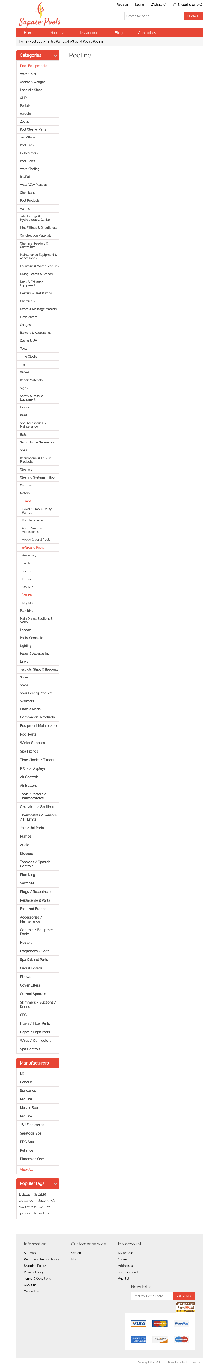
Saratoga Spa (30, 1133)
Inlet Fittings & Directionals (38, 227)
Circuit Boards (31, 968)
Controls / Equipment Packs (37, 932)
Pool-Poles (27, 161)
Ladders (25, 630)
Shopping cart (128, 1272)
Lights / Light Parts (35, 1032)
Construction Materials (35, 235)
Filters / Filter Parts (35, 1024)
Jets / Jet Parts (32, 828)
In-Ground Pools (79, 41)
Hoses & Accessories (34, 653)
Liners (24, 661)
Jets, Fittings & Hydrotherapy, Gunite (35, 218)
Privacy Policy (34, 1272)
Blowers (26, 854)
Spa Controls (30, 1049)
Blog (119, 33)
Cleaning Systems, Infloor (37, 477)
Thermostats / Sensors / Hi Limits (38, 817)
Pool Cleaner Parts (33, 129)
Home (29, 33)
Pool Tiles (27, 145)
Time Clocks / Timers (37, 760)
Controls (26, 485)
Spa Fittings (29, 751)
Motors (25, 493)
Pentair (25, 105)
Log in (139, 4)
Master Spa (29, 1108)
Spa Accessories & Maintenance (33, 424)
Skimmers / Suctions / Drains (38, 1004)
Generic (26, 1082)
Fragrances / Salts (34, 951)
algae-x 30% (46, 1201)
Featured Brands (33, 909)
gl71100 (24, 1213)
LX (22, 1074)
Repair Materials (31, 380)
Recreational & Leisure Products (35, 460)
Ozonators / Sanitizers (37, 807)
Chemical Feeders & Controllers (34, 245)
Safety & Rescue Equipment (31, 397)
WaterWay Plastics (33, 184)
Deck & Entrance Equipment (31, 283)
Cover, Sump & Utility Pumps (37, 510)
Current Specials (33, 994)
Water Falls (28, 74)
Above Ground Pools (36, 539)
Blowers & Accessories (35, 333)
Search (76, 1253)
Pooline (26, 595)
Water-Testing (29, 169)
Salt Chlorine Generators (37, 442)
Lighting (25, 646)
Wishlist (123, 1278)
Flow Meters (28, 317)
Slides (24, 677)
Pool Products (30, 200)
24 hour (24, 1194)
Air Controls (29, 777)
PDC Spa (27, 1142)
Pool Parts (28, 734)
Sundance (28, 1091)
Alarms (25, 208)
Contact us (147, 33)
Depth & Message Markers (38, 309)
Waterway (29, 555)
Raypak (27, 603)
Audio (24, 845)
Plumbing (26, 610)
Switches (27, 883)
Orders (123, 1259)
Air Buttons (28, 786)
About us (30, 1285)
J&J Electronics (32, 1125)
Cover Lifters (30, 985)
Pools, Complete (31, 638)
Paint (23, 415)
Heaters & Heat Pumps (36, 293)
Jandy (26, 563)
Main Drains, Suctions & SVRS (36, 620)
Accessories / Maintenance (31, 919)
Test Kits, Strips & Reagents (39, 669)
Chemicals (27, 192)
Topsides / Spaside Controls (35, 864)
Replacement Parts (35, 900)
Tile (22, 364)
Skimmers (27, 701)
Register (122, 4)
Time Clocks (28, 356)
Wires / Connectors (35, 1041)
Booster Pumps (32, 520)
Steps (24, 685)
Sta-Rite (27, 587)
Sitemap (30, 1253)
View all (26, 1170)
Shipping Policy (35, 1265)
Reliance (26, 1150)
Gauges (25, 325)
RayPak (25, 177)
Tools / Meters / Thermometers (33, 796)
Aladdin (25, 113)
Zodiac (25, 121)
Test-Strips (27, 137)
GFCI (23, 1015)
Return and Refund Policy (42, 1259)
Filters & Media (30, 709)
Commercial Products (37, 717)
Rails (23, 434)
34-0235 (40, 1194)
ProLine (26, 1099)
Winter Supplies (32, 743)
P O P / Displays (33, 768)
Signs (24, 388)
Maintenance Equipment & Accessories (38, 256)
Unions (25, 407)
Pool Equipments (42, 41)
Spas (23, 450)
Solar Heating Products (36, 693)
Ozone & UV (28, 340)
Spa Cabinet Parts (34, 960)
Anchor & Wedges (32, 82)
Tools (23, 348)
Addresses (125, 1265)
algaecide (26, 1201)
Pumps (61, 41)
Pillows (25, 977)
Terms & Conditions (37, 1278)
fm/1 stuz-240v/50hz (34, 1207)
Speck (26, 571)
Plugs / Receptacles (36, 892)
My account (90, 33)
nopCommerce (41, 1362)
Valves (24, 372)
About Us (57, 33)
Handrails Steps (31, 90)
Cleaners (26, 469)
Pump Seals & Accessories (32, 530)
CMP (23, 98)
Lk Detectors (29, 153)
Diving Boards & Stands (36, 274)
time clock (41, 1213)
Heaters (26, 943)
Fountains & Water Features (39, 266)
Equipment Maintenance (39, 726)
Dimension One (32, 1159)
